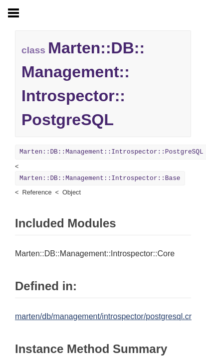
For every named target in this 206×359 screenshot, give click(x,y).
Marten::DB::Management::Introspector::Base (100, 178)
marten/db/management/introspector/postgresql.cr (103, 316)
